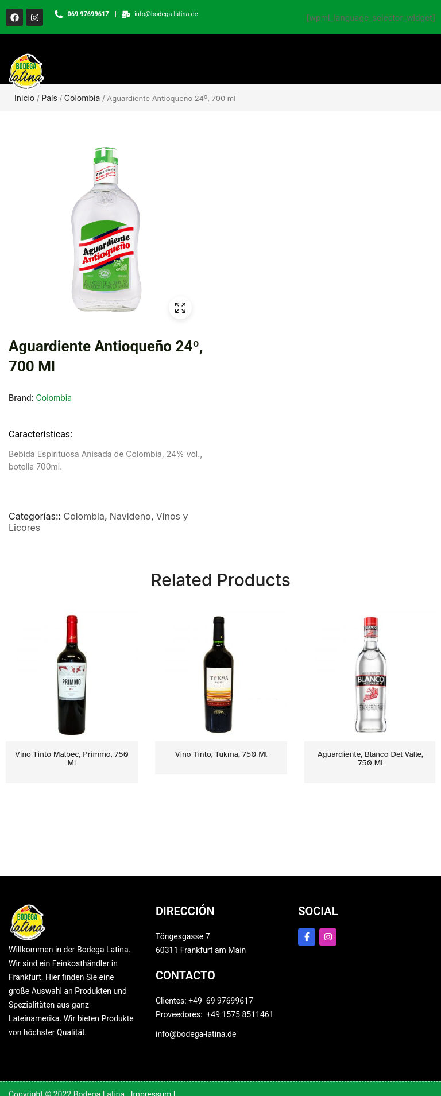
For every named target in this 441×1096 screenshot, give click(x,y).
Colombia (82, 102)
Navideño (130, 520)
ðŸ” (180, 311)
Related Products (220, 584)
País (49, 102)
